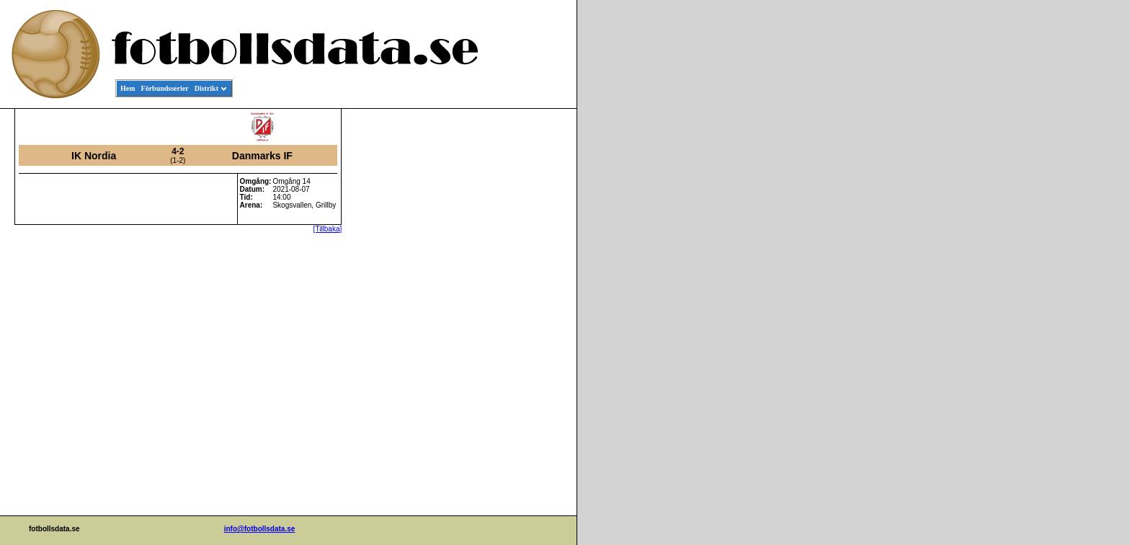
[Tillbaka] (327, 229)
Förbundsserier (165, 88)
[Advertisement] (511, 328)
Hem (127, 88)
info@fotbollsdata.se (259, 529)
